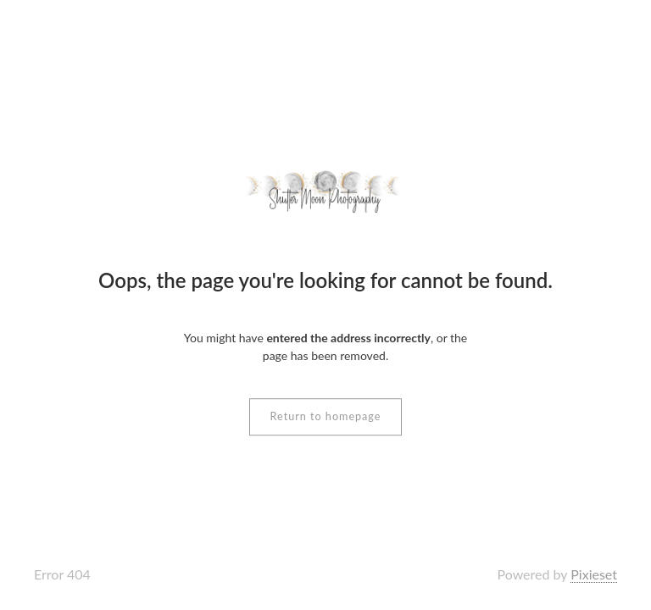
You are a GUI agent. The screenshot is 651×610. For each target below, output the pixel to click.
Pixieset (593, 574)
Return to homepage (325, 416)
